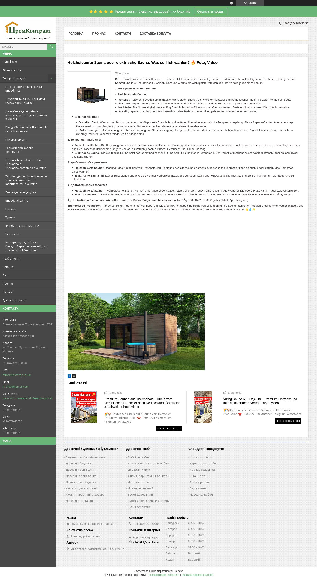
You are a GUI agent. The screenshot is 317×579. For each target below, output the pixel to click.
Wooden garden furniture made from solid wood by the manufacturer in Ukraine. (26, 180)
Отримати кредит (211, 11)
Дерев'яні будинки (78, 463)
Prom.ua (178, 571)
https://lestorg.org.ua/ (17, 375)
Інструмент (13, 234)
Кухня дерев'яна (139, 507)
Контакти (123, 33)
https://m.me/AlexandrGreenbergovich (28, 398)
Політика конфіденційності (197, 574)
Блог (6, 275)
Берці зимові (198, 488)
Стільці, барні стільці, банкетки (149, 476)
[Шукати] (51, 46)
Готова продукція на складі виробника (23, 88)
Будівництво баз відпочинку (85, 457)
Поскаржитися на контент (164, 574)
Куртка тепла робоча (204, 463)
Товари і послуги (14, 78)
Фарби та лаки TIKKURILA (22, 226)
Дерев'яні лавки (139, 470)
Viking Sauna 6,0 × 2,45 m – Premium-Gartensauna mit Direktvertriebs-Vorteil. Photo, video (260, 401)
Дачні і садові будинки (81, 482)
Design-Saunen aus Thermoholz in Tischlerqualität (26, 129)
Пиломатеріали (15, 139)
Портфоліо (10, 61)
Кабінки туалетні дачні (81, 488)
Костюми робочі (201, 457)
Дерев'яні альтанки (79, 501)
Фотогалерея (12, 70)
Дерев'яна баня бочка (81, 476)
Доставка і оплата (15, 300)
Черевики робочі (201, 494)
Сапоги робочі (199, 482)
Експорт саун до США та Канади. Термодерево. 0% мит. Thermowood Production (26, 246)
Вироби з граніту (16, 201)
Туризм (10, 217)
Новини (8, 267)
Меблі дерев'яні (139, 457)
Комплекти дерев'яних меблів (148, 463)
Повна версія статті (169, 428)
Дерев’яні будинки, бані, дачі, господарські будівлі (25, 101)
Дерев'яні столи (139, 482)
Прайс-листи (11, 258)
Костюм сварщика (202, 470)
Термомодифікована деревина (19, 150)
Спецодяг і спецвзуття (20, 192)
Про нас (8, 284)
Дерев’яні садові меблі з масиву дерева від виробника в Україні (26, 115)
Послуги (10, 209)
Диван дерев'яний (140, 488)
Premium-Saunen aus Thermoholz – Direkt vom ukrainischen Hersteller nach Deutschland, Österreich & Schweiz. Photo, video (142, 402)
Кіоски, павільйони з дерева (85, 494)
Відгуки (7, 292)
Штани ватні (198, 476)
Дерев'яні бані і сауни (80, 470)
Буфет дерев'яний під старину (148, 501)
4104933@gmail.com (16, 387)
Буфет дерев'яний (140, 494)
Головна (76, 33)
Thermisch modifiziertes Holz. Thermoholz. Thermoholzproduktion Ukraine (25, 164)
